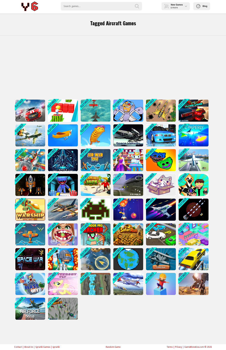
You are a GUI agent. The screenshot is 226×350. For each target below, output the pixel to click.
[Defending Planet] (128, 259)
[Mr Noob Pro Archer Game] (95, 234)
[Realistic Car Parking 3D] (161, 234)
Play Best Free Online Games (30, 6)
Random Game (113, 347)
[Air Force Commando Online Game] (161, 110)
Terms (169, 347)
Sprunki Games (42, 347)
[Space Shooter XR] (63, 160)
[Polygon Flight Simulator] (193, 160)
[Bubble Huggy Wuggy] (161, 160)
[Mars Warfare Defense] (193, 209)
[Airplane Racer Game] (128, 184)
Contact (18, 347)
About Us (28, 347)
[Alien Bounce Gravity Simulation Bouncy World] (95, 135)
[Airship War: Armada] (95, 110)
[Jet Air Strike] (30, 135)
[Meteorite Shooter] (128, 209)
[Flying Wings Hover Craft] (193, 110)
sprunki (56, 347)
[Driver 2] (30, 110)
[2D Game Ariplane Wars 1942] (95, 284)
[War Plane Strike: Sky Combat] (63, 209)
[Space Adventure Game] (161, 209)
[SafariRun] (128, 234)
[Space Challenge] (30, 184)
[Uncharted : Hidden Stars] (193, 284)
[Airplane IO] (161, 259)
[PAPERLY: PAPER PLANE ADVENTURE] (193, 135)
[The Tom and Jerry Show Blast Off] (30, 284)
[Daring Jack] (95, 184)
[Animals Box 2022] (161, 184)
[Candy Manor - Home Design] (193, 234)
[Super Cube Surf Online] (63, 110)
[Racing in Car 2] (161, 135)
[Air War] (95, 160)
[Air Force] (30, 308)
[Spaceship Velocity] (128, 135)
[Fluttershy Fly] (63, 284)
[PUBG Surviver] (63, 259)
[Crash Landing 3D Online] (63, 135)
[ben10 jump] (193, 184)
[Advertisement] (113, 67)
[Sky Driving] (193, 259)
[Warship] (30, 209)
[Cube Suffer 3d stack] (161, 284)
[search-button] (137, 6)
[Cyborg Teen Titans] (128, 110)
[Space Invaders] (95, 209)
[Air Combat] (30, 160)
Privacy (178, 347)
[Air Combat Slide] (128, 284)
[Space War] (30, 259)
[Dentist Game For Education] (63, 234)
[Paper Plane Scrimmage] (95, 259)
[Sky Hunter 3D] (63, 308)
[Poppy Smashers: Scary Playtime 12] (63, 184)
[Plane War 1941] (30, 234)
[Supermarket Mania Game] (128, 160)
